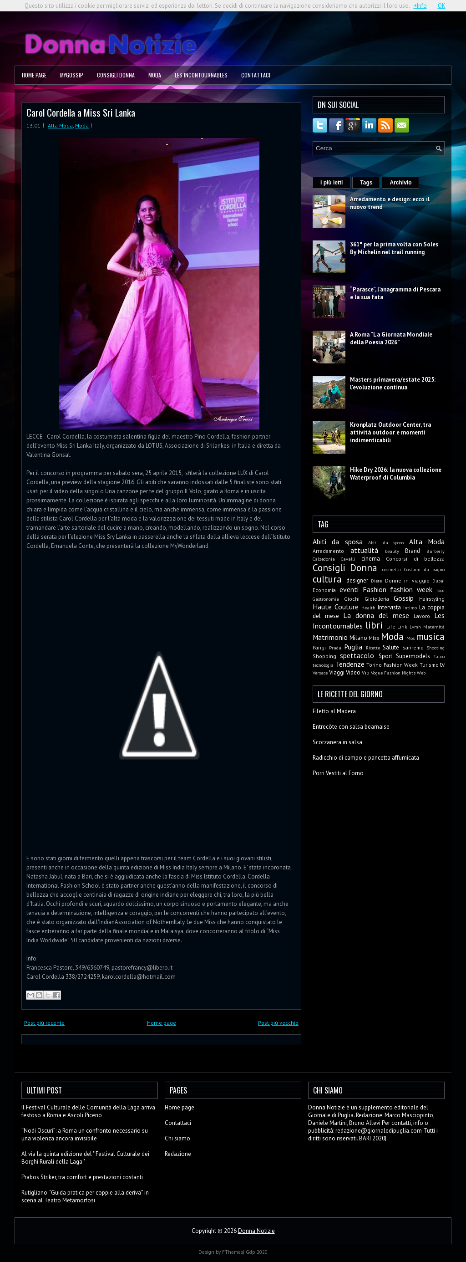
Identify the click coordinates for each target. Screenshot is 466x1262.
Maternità (434, 626)
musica (430, 636)
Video (353, 672)
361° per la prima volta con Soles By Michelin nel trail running (394, 248)
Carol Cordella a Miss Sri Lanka (80, 112)
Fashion (374, 589)
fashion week (411, 589)
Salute (391, 647)
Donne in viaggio (407, 580)
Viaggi (336, 672)
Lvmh (415, 626)
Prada (335, 647)
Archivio (400, 182)
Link (402, 626)
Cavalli (348, 559)
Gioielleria (377, 598)
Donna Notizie (256, 1231)
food (440, 590)
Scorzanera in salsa (337, 742)
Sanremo (413, 647)
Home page (34, 75)
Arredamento (328, 550)
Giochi (352, 598)
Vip (366, 672)
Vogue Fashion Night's (393, 672)
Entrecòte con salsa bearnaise (351, 727)
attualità (364, 550)
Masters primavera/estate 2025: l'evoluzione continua (393, 383)
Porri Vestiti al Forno (338, 773)
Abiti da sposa (338, 541)
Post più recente (44, 1022)
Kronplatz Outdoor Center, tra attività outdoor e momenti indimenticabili (390, 432)
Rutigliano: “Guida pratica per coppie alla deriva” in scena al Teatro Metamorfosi (85, 1196)
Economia (324, 590)
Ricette (373, 647)
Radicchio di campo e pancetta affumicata (366, 757)
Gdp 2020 (257, 1252)
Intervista (389, 607)
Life (390, 626)
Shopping (324, 656)
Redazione (178, 1154)
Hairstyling (432, 598)
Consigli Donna (116, 75)
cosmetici (391, 569)
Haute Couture (336, 606)
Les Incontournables (201, 75)
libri (374, 625)
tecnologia (323, 665)
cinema (370, 558)
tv (442, 665)
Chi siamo (177, 1138)
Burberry (435, 551)
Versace (320, 672)
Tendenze (350, 664)
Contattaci (255, 75)
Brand (412, 551)
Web (421, 672)
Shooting (435, 647)
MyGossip (71, 75)
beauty (392, 551)
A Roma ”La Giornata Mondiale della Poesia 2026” (391, 338)
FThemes (232, 1252)
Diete (376, 580)
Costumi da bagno (424, 569)
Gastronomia (326, 599)
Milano (358, 638)
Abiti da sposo (386, 542)
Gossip (404, 598)
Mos (410, 638)
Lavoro (422, 616)
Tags (366, 182)
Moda (154, 75)
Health (368, 607)
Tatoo (439, 656)
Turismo (429, 664)
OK (442, 6)
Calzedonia (324, 559)
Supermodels (413, 656)
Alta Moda (60, 125)
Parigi (319, 647)
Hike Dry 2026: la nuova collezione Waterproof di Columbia (395, 473)
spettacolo (357, 655)
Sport (385, 656)
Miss (374, 637)
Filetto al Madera (334, 711)
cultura (327, 579)
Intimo (410, 607)
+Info (420, 6)
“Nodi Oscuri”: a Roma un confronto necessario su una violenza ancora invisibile (84, 1134)
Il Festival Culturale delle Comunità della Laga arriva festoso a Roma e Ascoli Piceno (88, 1111)
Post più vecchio (278, 1022)
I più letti (331, 182)
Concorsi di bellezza (415, 558)
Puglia (353, 646)
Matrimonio (330, 637)
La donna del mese (376, 615)
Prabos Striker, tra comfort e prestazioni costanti (82, 1177)
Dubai (438, 580)
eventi (349, 589)
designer (357, 580)
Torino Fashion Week (392, 664)
